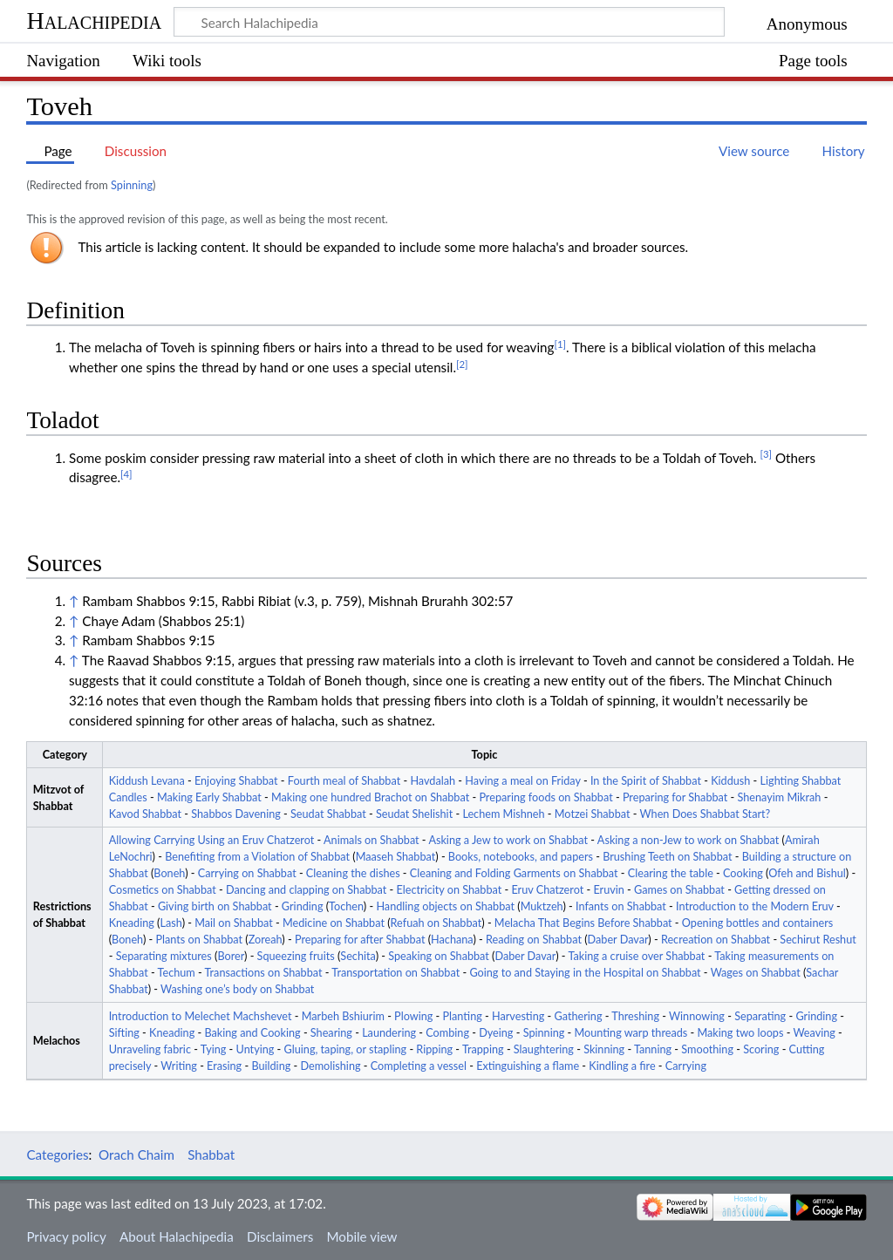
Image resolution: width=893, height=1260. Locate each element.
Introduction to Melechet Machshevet (200, 1016)
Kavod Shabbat (145, 814)
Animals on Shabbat (371, 840)
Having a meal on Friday (522, 780)
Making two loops (740, 1032)
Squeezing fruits (296, 956)
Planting (462, 1016)
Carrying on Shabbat (247, 873)
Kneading (131, 923)
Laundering (389, 1032)
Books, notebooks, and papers (520, 856)
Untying (255, 1049)
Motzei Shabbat (593, 814)
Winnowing (697, 1016)
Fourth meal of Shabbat (344, 780)
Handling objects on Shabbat (445, 906)
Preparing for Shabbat (675, 797)
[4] (126, 474)
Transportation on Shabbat (395, 972)
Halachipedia (93, 20)
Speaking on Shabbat (438, 956)
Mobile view (361, 1236)
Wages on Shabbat (756, 972)
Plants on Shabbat (198, 939)
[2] (462, 364)
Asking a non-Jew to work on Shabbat (688, 840)
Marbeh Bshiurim (343, 1016)
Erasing (224, 1066)
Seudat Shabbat (328, 814)
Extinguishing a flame (527, 1066)
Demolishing (330, 1066)
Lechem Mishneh (503, 814)
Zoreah (266, 939)
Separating (760, 1016)
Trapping (483, 1049)
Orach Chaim (136, 1154)
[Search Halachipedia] (449, 22)
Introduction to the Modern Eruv (755, 906)
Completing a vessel (419, 1066)
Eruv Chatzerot (547, 889)
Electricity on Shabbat (449, 889)
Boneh (169, 873)
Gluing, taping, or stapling (345, 1049)
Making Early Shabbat (209, 797)
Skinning (603, 1049)
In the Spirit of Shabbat (645, 780)
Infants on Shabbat (621, 906)
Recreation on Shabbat (715, 939)
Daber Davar (618, 939)
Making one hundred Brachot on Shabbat (370, 797)
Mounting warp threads (631, 1032)
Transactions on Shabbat (264, 972)
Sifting (124, 1032)
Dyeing (496, 1032)
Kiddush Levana (147, 780)
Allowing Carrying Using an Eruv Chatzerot (212, 840)
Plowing (413, 1016)
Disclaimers (280, 1236)
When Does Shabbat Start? (705, 814)
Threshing (635, 1016)
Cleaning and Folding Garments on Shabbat (514, 873)
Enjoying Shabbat (236, 780)
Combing (447, 1032)
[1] (560, 344)
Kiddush (730, 780)
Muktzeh (542, 906)
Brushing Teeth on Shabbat (667, 856)
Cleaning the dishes (353, 873)
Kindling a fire (622, 1066)
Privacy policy (66, 1236)
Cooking (743, 873)
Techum (176, 972)
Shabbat (211, 1154)
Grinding (303, 906)
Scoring (761, 1049)
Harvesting (518, 1016)
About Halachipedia (176, 1236)
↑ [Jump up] (73, 601)
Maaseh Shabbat (396, 856)
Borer (230, 956)
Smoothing (707, 1049)
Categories (57, 1154)
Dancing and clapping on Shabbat (306, 889)
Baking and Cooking (252, 1032)
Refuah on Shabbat (436, 923)
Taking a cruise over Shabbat (636, 956)
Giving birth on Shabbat (215, 906)
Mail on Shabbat (233, 923)
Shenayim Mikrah (779, 797)
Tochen (346, 906)
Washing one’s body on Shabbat (237, 989)
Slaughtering (544, 1049)
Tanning (652, 1049)
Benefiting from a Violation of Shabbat (257, 856)
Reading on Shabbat (534, 939)
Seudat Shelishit (414, 814)
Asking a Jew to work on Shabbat (508, 840)
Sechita (357, 956)
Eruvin (608, 889)
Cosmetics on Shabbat (162, 889)
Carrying (685, 1066)
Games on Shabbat (679, 889)
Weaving (814, 1032)
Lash (171, 923)
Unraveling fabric (150, 1049)
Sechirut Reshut (818, 939)
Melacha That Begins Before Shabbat (583, 923)
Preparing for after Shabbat (360, 939)
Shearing (331, 1032)
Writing (178, 1066)
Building (270, 1066)
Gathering (579, 1016)
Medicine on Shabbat (334, 923)
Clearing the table (670, 873)
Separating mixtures (164, 956)
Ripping (434, 1049)
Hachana (452, 939)
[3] (766, 454)
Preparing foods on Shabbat (545, 797)
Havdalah (432, 780)
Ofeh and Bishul (807, 873)
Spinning (132, 185)
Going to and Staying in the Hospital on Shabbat (584, 972)
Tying (214, 1049)
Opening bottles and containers (757, 923)
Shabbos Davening (236, 814)
